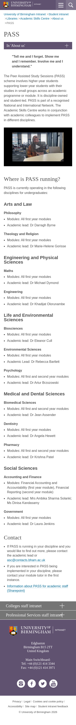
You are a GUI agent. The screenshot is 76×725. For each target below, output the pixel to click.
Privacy (16, 701)
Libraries (12, 18)
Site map (30, 706)
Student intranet (59, 14)
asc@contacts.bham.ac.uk (26, 560)
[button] (61, 5)
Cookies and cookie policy (48, 701)
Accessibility (15, 706)
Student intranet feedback (53, 706)
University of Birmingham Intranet (25, 14)
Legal (27, 701)
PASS (10, 23)
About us (57, 18)
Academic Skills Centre (34, 18)
